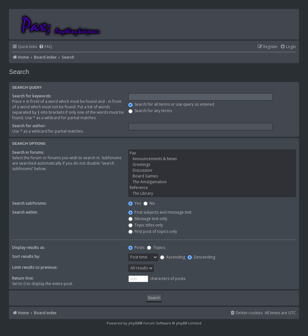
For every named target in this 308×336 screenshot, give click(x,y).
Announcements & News (212, 159)
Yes (134, 203)
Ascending (172, 257)
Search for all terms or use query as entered (171, 104)
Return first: (23, 278)
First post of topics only (152, 231)
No (149, 203)
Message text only (147, 218)
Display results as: (28, 247)
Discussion (212, 170)
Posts (136, 247)
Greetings (212, 165)
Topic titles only (145, 225)
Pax (212, 153)
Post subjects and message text (159, 212)
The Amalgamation (212, 182)
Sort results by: (26, 256)
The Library (212, 193)
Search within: (25, 212)
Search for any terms (150, 110)
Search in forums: (28, 152)
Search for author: (29, 125)
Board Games (212, 176)
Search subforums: (29, 203)
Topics (156, 247)
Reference (212, 188)
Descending (201, 257)
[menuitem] (45, 47)
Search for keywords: (32, 96)
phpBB (134, 323)
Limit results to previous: (35, 267)
